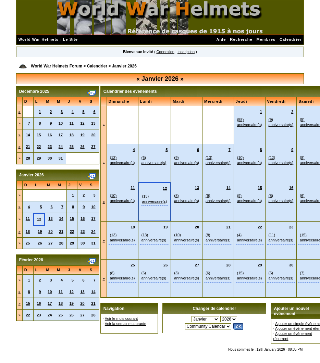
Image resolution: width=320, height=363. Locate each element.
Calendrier (290, 39)
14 (28, 135)
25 (72, 147)
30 (50, 158)
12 (82, 123)
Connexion (165, 52)
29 (39, 158)
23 (50, 147)
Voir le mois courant (121, 318)
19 (82, 135)
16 (50, 135)
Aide (221, 39)
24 (61, 147)
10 (61, 123)
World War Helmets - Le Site (48, 39)
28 (28, 158)
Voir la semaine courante (125, 324)
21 (28, 147)
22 (39, 147)
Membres (266, 39)
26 (82, 147)
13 (93, 123)
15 (39, 135)
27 (93, 147)
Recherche (241, 39)
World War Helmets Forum (56, 66)
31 (61, 158)
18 (72, 135)
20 (93, 135)
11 (72, 123)
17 (61, 135)
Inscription (186, 52)
